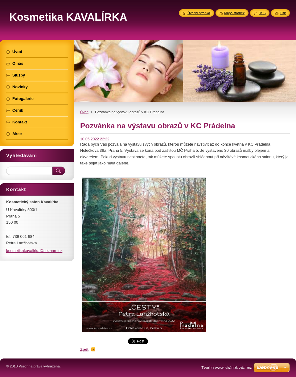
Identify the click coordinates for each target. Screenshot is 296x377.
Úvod (84, 112)
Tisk (283, 13)
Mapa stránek (234, 13)
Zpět (84, 349)
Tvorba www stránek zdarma (226, 367)
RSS (262, 13)
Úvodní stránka (198, 13)
